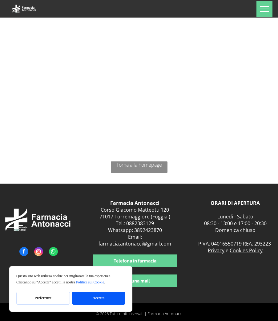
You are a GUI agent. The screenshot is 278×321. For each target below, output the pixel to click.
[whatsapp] (53, 252)
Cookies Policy (246, 250)
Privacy (216, 250)
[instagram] (38, 252)
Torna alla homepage (139, 164)
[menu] (264, 9)
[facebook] (23, 252)
